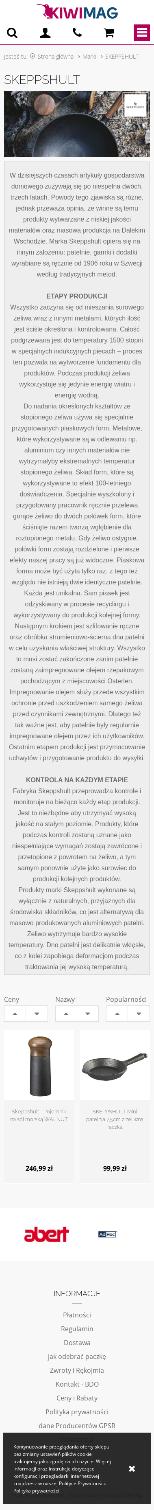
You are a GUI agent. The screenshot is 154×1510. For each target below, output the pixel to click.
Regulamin (77, 1328)
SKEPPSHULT (122, 56)
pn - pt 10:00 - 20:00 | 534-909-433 (77, 32)
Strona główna (56, 56)
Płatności (77, 1314)
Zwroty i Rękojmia (77, 1370)
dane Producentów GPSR (77, 1425)
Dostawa (77, 1342)
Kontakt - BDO (77, 1384)
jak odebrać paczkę (77, 1356)
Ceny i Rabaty (77, 1398)
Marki (89, 56)
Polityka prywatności (77, 1411)
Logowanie (45, 32)
